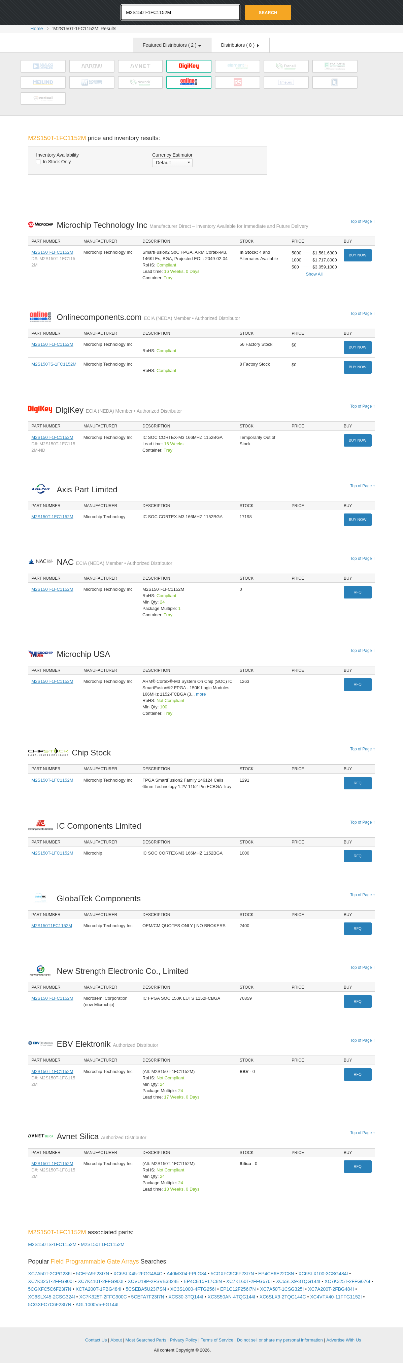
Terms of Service (217, 1340)
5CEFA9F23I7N (92, 1273)
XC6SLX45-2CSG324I (51, 1296)
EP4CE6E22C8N (276, 1273)
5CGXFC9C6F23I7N (232, 1273)
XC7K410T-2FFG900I (100, 1281)
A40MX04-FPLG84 (186, 1273)
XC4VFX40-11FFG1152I (336, 1296)
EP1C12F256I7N (238, 1289)
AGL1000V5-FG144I (97, 1304)
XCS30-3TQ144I (185, 1296)
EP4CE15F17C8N (202, 1281)
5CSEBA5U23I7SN (146, 1289)
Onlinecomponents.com (148, 317)
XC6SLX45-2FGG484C (138, 1273)
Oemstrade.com (65, 12)
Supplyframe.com (230, 1350)
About (116, 1340)
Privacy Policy (183, 1340)
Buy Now (357, 255)
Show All (314, 274)
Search (268, 12)
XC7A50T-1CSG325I (282, 1289)
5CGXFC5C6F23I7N (49, 1289)
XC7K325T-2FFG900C (103, 1296)
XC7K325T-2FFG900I (50, 1281)
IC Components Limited (100, 825)
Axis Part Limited (89, 489)
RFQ (358, 592)
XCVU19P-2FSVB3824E (153, 1281)
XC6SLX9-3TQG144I (298, 1281)
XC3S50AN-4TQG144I (232, 1296)
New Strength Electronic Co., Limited (124, 971)
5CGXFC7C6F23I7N (49, 1304)
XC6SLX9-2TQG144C (283, 1296)
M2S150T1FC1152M (51, 925)
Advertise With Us (343, 1340)
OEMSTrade (62, 1338)
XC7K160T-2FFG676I (249, 1281)
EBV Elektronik (107, 1043)
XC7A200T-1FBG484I (98, 1289)
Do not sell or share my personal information (280, 1340)
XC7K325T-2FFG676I (347, 1281)
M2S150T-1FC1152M (52, 252)
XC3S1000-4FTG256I (193, 1289)
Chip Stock (93, 752)
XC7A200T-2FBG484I (331, 1289)
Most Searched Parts (146, 1340)
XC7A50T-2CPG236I (50, 1273)
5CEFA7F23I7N (147, 1296)
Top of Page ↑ (362, 221)
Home (36, 28)
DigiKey (119, 409)
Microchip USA (85, 654)
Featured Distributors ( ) (172, 45)
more (201, 694)
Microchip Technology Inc (182, 225)
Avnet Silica (101, 1136)
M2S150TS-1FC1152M (53, 364)
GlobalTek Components (100, 898)
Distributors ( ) (240, 45)
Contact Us (96, 1340)
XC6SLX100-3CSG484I (323, 1273)
